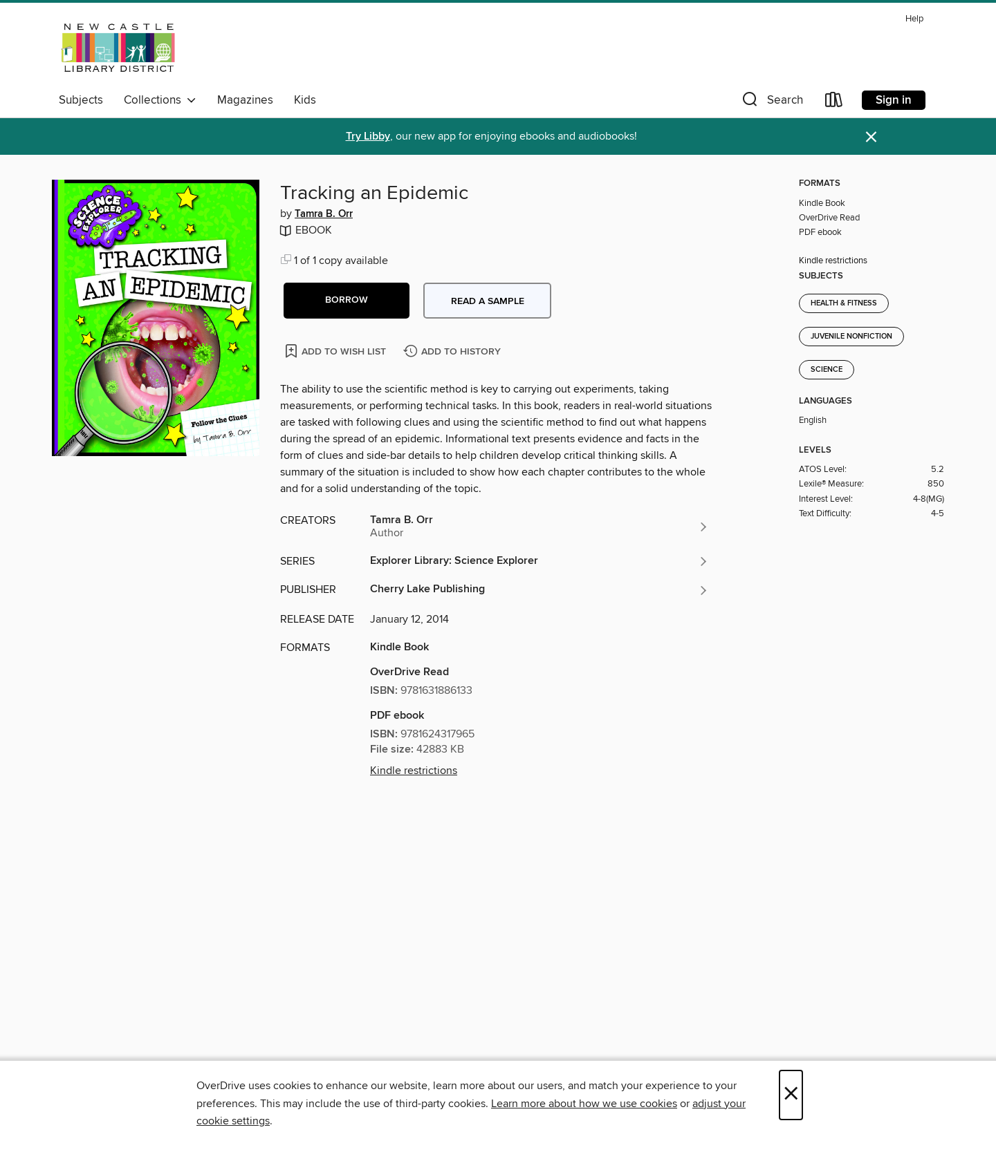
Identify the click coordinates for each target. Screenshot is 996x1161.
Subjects (81, 100)
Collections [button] (160, 100)
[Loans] (834, 102)
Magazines (245, 100)
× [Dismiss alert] (871, 137)
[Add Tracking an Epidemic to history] (453, 352)
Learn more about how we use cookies (584, 1104)
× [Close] (791, 1095)
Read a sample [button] (487, 301)
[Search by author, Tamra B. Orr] (539, 526)
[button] (771, 102)
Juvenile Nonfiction (851, 336)
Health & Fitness (844, 303)
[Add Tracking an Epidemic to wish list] (336, 350)
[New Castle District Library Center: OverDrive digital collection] (120, 47)
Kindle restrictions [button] (413, 770)
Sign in (894, 100)
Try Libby (368, 136)
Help (914, 19)
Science (826, 370)
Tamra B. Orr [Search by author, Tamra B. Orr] (324, 214)
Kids (305, 100)
